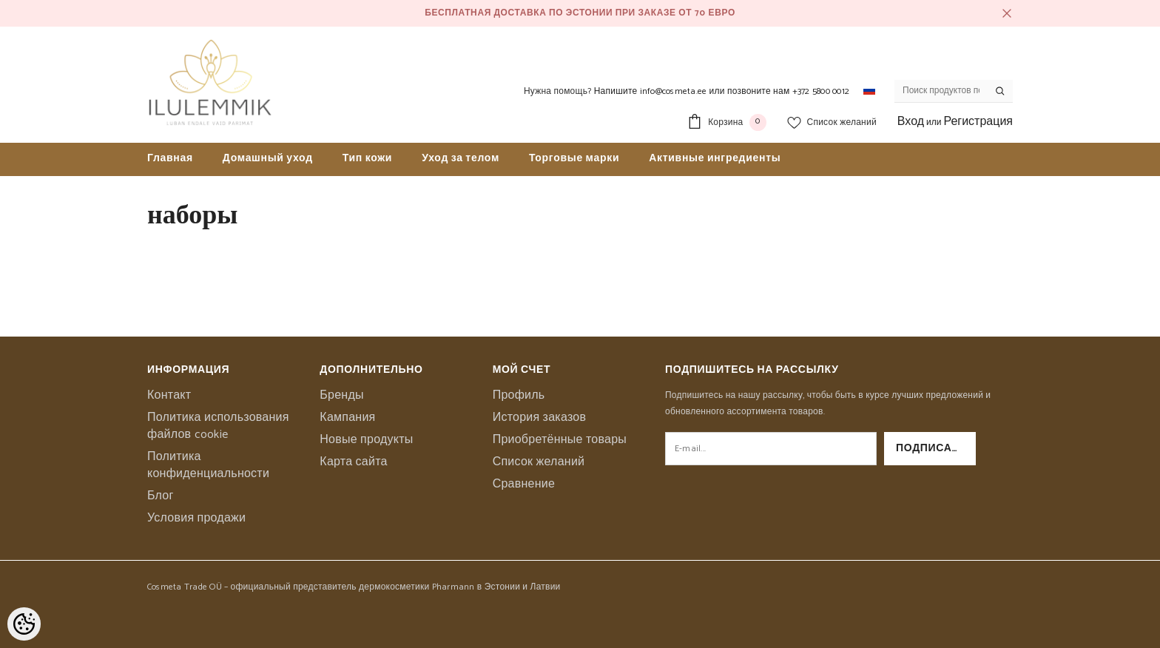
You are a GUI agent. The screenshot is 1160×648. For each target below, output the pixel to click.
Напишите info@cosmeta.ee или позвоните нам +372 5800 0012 (721, 91)
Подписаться (936, 448)
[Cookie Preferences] (24, 624)
